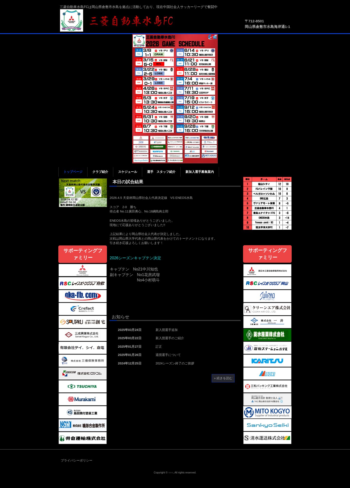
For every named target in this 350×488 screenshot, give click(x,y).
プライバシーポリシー (76, 460)
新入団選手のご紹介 (170, 338)
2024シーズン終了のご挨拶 (175, 363)
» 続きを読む (223, 378)
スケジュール (127, 172)
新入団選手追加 (167, 330)
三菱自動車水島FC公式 (119, 21)
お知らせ (120, 316)
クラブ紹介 (100, 172)
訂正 (159, 346)
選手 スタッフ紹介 (161, 172)
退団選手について (168, 355)
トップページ (72, 172)
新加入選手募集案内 (199, 172)
